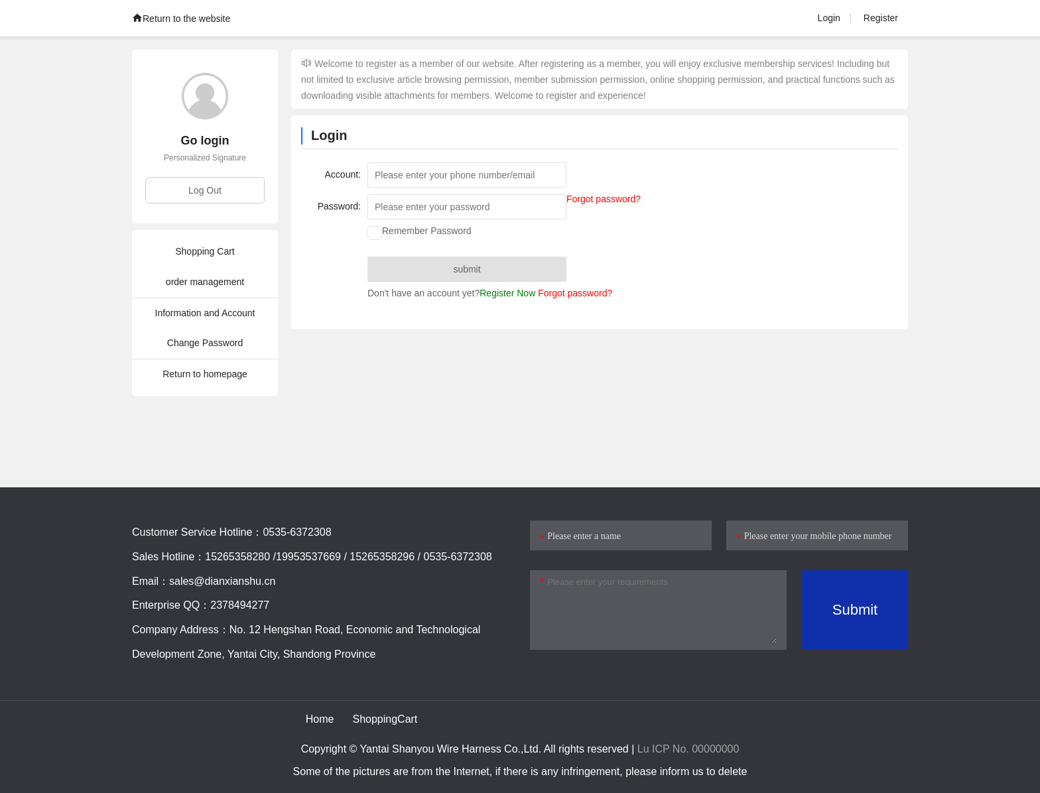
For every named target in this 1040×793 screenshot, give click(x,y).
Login (829, 18)
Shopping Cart (205, 251)
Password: (339, 206)
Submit (855, 609)
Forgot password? (603, 199)
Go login (205, 140)
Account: (343, 174)
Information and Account (205, 313)
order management (205, 281)
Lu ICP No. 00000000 (688, 749)
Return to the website (181, 18)
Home (320, 719)
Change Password (205, 342)
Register (881, 18)
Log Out (205, 190)
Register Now (507, 293)
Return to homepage (204, 374)
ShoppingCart (384, 719)
